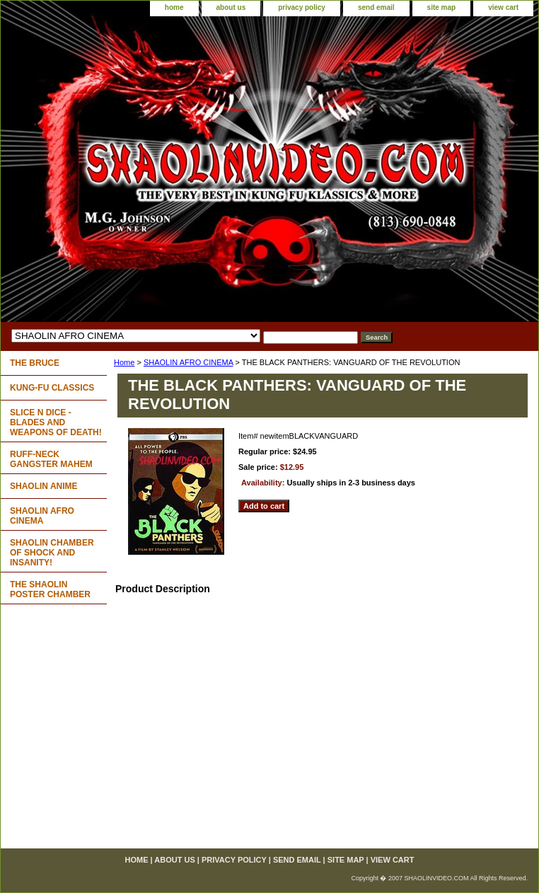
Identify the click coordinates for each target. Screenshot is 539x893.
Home (124, 362)
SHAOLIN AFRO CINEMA (188, 362)
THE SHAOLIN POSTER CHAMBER (50, 589)
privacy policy (301, 7)
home (174, 7)
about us (231, 7)
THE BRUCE (34, 363)
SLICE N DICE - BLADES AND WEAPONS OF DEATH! (56, 422)
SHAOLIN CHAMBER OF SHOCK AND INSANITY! (52, 553)
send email (376, 7)
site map (441, 7)
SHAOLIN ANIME (44, 486)
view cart (503, 7)
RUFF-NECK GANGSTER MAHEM (51, 459)
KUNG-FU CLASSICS (52, 388)
